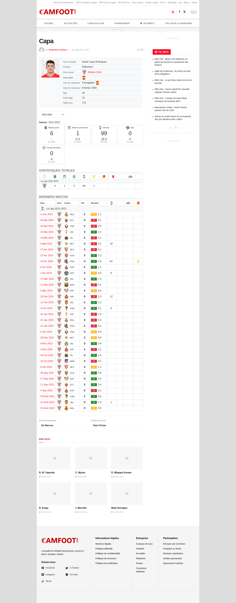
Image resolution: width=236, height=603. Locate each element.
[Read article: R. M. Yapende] (55, 458)
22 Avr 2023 (46, 255)
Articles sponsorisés (172, 558)
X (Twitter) (72, 567)
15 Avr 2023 (46, 261)
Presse (139, 563)
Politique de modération (106, 563)
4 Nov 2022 (46, 349)
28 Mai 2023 (47, 220)
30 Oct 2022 (46, 355)
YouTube (71, 574)
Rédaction (141, 558)
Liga (180, 3)
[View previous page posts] (170, 127)
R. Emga (43, 508)
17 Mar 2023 (47, 279)
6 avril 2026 (45, 477)
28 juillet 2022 (78, 50)
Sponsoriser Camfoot (173, 563)
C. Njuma (80, 472)
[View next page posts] (176, 127)
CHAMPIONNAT (122, 23)
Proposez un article (172, 548)
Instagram (48, 574)
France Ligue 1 (138, 3)
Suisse (194, 3)
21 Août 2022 (47, 402)
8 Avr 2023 (46, 267)
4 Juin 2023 (46, 214)
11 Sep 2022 (47, 384)
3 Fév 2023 (46, 308)
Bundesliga (172, 3)
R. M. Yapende (47, 472)
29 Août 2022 (47, 396)
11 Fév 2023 (47, 302)
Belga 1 (187, 3)
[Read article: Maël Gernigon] (127, 493)
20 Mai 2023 (47, 232)
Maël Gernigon (119, 508)
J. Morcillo (81, 508)
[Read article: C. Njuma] (91, 458)
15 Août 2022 (47, 408)
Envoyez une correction (174, 544)
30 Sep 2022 (47, 373)
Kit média (140, 553)
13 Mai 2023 (47, 238)
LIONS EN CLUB (95, 23)
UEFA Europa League (107, 3)
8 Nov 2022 (46, 343)
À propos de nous (144, 544)
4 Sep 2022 (46, 390)
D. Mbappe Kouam (121, 472)
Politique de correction (105, 558)
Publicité (140, 548)
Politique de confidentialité (107, 553)
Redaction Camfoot (58, 50)
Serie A (163, 3)
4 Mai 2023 (46, 243)
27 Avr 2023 (46, 249)
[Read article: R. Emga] (55, 493)
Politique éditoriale (104, 548)
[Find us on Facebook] (179, 12)
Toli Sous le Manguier (178, 23)
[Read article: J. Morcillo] (91, 493)
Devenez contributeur (173, 553)
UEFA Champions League (86, 3)
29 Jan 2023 (47, 314)
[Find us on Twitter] (184, 12)
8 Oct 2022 (46, 367)
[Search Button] (173, 12)
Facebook (48, 567)
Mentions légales (103, 544)
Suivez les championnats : (63, 3)
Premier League (151, 3)
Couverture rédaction (141, 570)
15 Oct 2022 (46, 361)
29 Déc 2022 (47, 337)
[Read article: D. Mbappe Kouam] (127, 458)
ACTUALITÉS (70, 23)
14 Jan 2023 (47, 326)
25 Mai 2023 (47, 226)
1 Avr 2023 (46, 273)
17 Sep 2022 (47, 378)
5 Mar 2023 (46, 290)
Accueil (48, 23)
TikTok (46, 581)
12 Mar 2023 (47, 285)
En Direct (147, 23)
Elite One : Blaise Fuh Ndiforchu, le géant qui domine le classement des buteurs (171, 62)
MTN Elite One (124, 3)
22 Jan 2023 (47, 320)
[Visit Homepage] (58, 12)
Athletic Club (94, 72)
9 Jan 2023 (46, 331)
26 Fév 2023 (47, 296)
